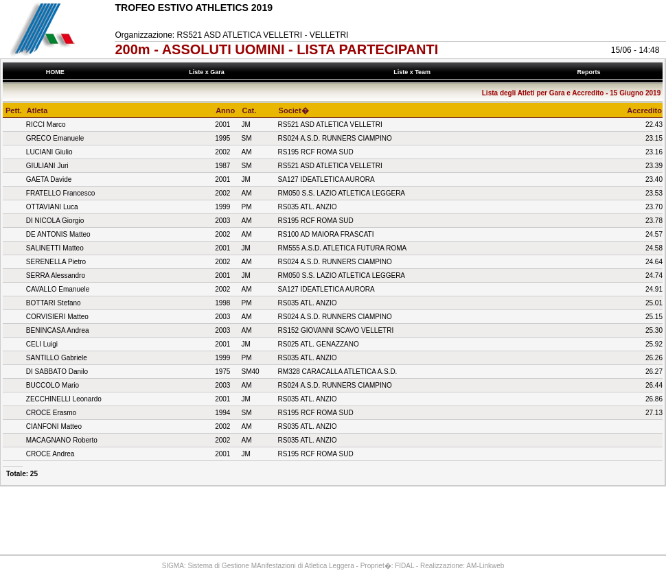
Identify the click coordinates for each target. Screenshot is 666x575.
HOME (55, 72)
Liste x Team (414, 72)
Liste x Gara (208, 72)
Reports (590, 72)
